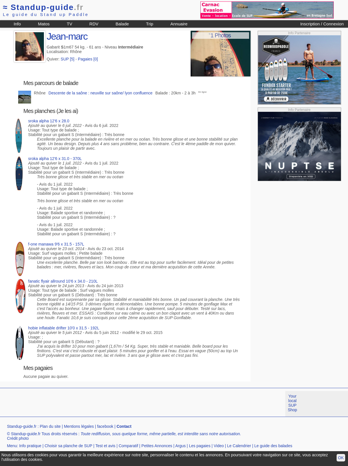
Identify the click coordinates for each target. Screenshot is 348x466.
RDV (94, 23)
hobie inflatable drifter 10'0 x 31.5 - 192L (63, 328)
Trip (149, 23)
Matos (44, 23)
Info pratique (30, 445)
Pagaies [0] (88, 59)
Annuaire (179, 23)
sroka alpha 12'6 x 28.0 (48, 121)
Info (17, 23)
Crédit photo (18, 438)
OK (341, 457)
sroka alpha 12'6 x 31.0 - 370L (55, 158)
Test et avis (105, 445)
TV (69, 23)
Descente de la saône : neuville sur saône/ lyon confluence (100, 93)
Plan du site (50, 426)
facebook (105, 426)
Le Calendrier (239, 445)
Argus (180, 445)
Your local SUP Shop (292, 403)
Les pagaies (200, 445)
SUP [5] (67, 59)
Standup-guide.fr (21, 426)
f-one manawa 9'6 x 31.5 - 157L (56, 244)
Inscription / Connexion (322, 23)
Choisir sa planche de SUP (68, 445)
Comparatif (128, 445)
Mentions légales (79, 426)
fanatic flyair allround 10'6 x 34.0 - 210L (63, 281)
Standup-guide (43, 7)
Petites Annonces (156, 445)
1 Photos (221, 35)
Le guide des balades (273, 445)
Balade (122, 23)
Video (219, 445)
